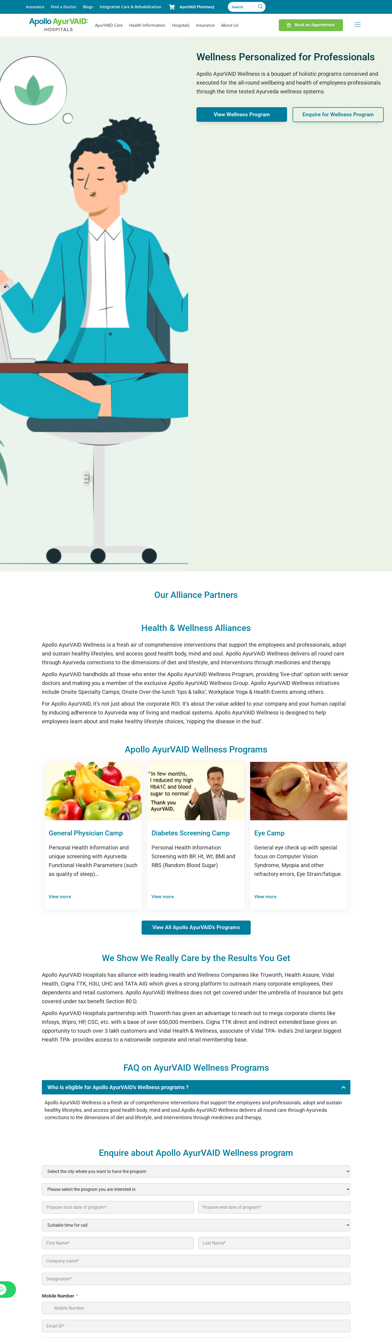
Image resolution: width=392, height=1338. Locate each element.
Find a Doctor (63, 6)
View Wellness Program (242, 114)
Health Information (147, 25)
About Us (230, 25)
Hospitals (181, 25)
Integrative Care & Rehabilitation (130, 6)
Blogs (88, 6)
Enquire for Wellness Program (338, 114)
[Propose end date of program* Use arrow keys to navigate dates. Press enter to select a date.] (274, 1207)
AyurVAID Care (109, 25)
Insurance (35, 6)
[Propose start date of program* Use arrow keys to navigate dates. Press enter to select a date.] (118, 1207)
